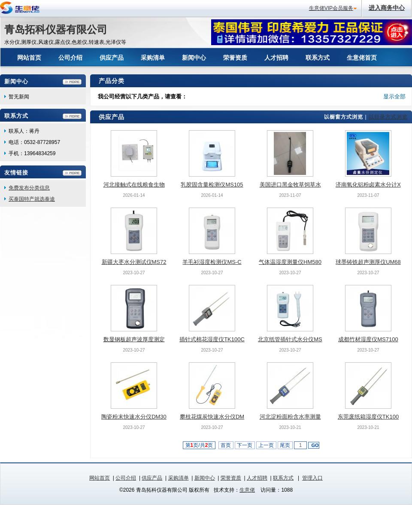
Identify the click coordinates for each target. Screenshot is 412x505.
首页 (226, 445)
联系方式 (283, 478)
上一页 (266, 445)
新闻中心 (204, 478)
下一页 (245, 445)
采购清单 (178, 478)
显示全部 (394, 96)
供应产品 (152, 478)
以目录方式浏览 (388, 117)
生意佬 (247, 490)
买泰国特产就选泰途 (32, 199)
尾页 (285, 445)
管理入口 (312, 478)
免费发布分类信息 (29, 188)
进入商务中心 (387, 7)
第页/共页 (199, 445)
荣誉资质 (231, 478)
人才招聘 (257, 478)
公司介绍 (125, 478)
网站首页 (99, 478)
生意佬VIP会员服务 (331, 8)
